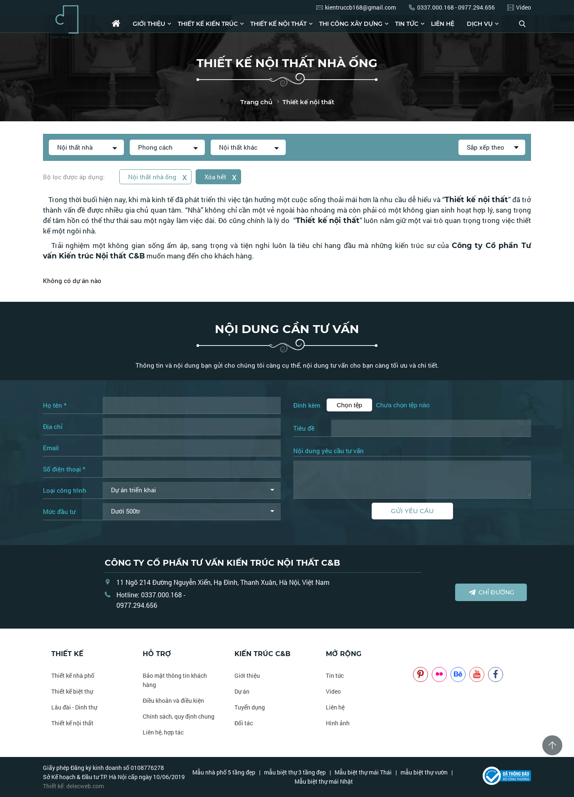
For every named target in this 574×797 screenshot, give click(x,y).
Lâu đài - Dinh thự (74, 707)
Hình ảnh (338, 723)
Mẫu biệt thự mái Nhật (324, 781)
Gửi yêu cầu (412, 511)
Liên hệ (442, 24)
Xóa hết (220, 176)
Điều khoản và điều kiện (173, 700)
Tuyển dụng (249, 707)
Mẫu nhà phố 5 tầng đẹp (223, 772)
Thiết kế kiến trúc (208, 24)
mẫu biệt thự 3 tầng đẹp (295, 772)
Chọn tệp (349, 405)
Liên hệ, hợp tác (163, 732)
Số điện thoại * (64, 469)
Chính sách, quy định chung (178, 716)
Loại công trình (64, 490)
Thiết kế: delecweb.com (73, 786)
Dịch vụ (480, 24)
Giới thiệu (149, 24)
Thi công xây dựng (351, 24)
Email (51, 448)
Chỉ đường (491, 592)
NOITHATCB (425, 654)
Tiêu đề (304, 428)
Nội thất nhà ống (157, 176)
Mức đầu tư (59, 511)
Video (333, 691)
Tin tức (406, 24)
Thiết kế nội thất (278, 24)
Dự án (241, 691)
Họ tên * (54, 405)
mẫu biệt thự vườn (424, 772)
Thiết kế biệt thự (72, 691)
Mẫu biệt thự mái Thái (363, 772)
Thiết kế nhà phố (72, 675)
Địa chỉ (53, 426)
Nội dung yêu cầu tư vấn (328, 451)
